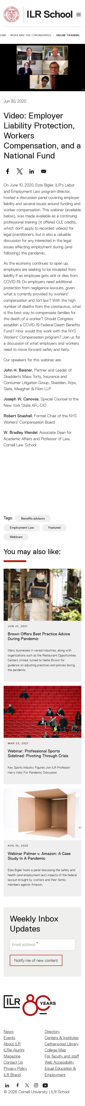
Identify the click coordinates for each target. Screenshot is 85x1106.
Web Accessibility (59, 1062)
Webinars (16, 537)
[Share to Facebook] (8, 171)
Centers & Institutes (62, 1037)
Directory (52, 1031)
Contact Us (13, 1062)
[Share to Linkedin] (32, 171)
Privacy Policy (15, 1068)
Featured (54, 527)
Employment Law (22, 527)
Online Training (68, 35)
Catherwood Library (62, 1043)
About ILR (12, 1043)
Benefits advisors (33, 518)
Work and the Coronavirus (30, 35)
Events (9, 1037)
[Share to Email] (44, 171)
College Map (55, 1050)
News (9, 1031)
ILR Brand (12, 1074)
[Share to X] (20, 171)
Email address (23, 944)
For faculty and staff (62, 1056)
